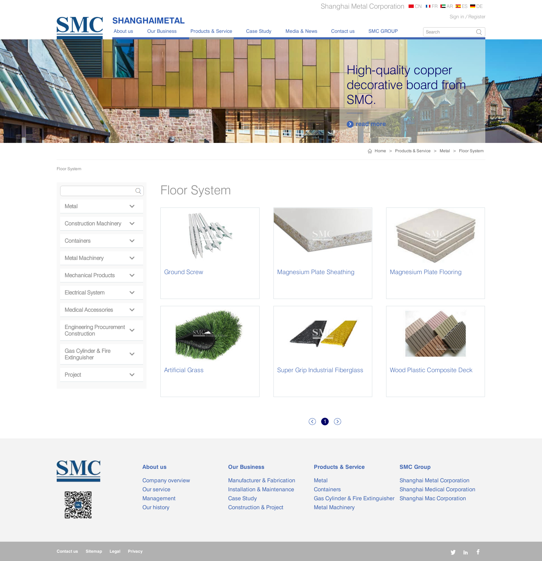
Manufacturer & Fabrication (261, 480)
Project (99, 374)
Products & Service (211, 31)
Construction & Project (255, 507)
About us (123, 31)
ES (464, 6)
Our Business (162, 31)
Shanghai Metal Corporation (434, 480)
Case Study (258, 31)
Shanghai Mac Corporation (433, 498)
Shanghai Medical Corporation (437, 489)
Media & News (301, 31)
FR (435, 6)
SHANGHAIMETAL (148, 20)
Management (159, 498)
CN (418, 6)
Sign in (457, 16)
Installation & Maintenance (261, 489)
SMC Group (415, 467)
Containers (99, 241)
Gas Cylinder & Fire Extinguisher (99, 354)
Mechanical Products (99, 275)
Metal (445, 150)
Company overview (166, 480)
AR (450, 6)
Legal (115, 551)
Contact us (343, 31)
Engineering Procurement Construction (99, 330)
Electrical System (99, 292)
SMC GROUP (383, 31)
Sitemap (94, 551)
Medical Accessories (99, 310)
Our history (155, 507)
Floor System (471, 150)
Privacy (135, 551)
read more (366, 124)
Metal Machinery (99, 258)
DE (479, 6)
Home (380, 150)
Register (476, 16)
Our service (156, 489)
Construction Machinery (99, 223)
